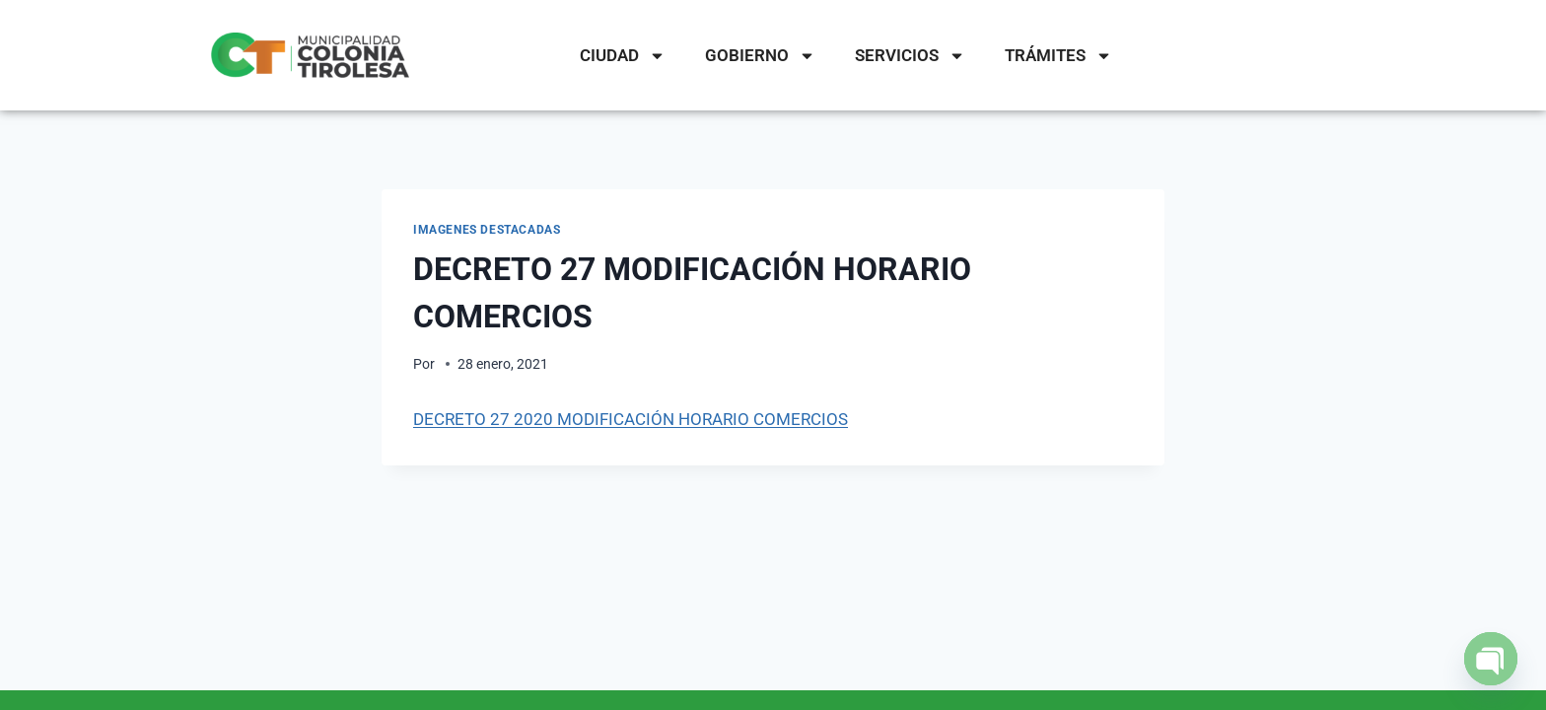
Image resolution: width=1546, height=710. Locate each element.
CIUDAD (623, 55)
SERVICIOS (910, 55)
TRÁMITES (1058, 55)
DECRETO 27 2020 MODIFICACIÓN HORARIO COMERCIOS (630, 419)
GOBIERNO (760, 55)
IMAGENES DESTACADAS (486, 230)
